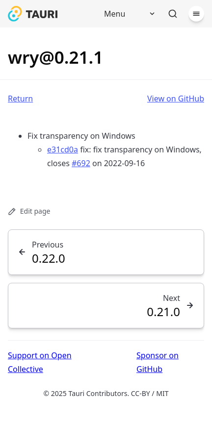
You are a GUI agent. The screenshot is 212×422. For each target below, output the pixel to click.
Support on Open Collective (40, 362)
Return (20, 98)
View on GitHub (175, 98)
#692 (81, 163)
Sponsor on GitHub (157, 362)
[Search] (173, 14)
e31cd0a (62, 149)
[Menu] (126, 13)
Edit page (29, 211)
